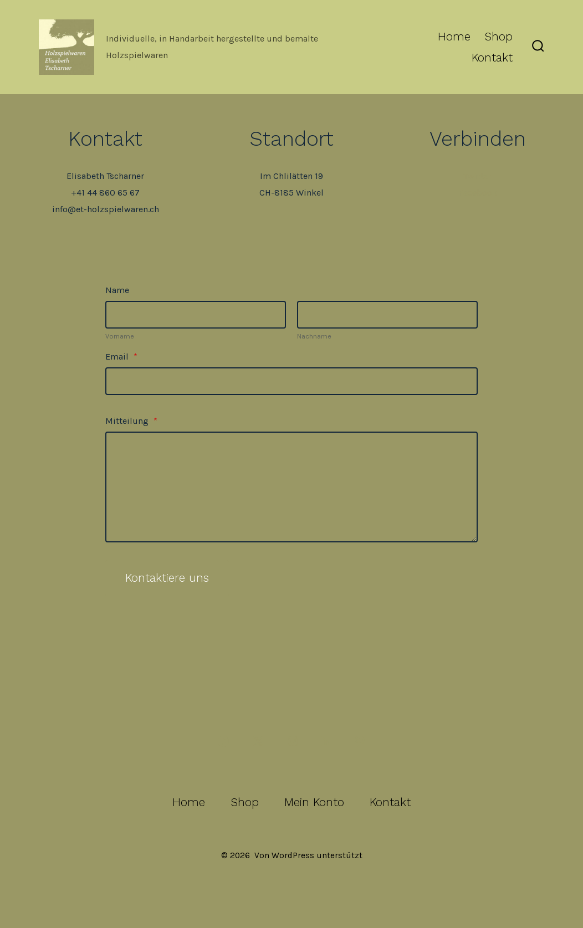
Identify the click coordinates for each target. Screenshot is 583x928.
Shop (498, 36)
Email (121, 356)
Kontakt (492, 57)
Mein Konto (314, 802)
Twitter (477, 176)
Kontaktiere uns (167, 578)
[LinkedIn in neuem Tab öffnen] (326, 741)
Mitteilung (131, 421)
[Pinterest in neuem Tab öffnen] (359, 741)
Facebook (477, 192)
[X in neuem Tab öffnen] (258, 741)
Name (117, 290)
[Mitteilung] (291, 487)
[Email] (291, 381)
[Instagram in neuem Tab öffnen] (293, 741)
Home (454, 36)
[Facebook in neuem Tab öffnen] (223, 741)
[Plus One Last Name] (387, 315)
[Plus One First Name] (195, 315)
